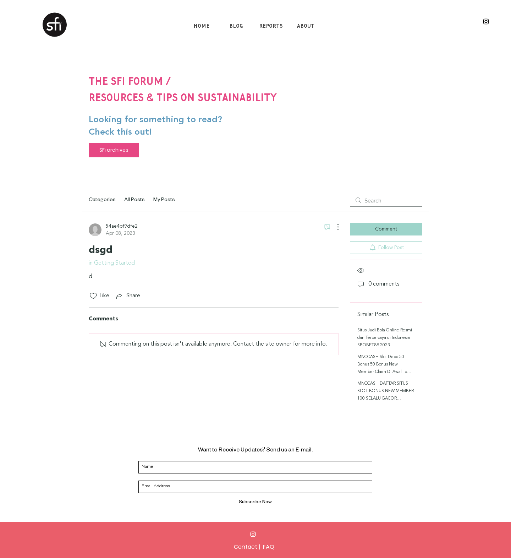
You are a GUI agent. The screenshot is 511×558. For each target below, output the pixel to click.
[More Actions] (334, 227)
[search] (386, 200)
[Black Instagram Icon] (486, 21)
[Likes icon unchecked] (93, 296)
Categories (102, 200)
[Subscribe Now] (255, 503)
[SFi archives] (114, 150)
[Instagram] (253, 534)
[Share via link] (127, 296)
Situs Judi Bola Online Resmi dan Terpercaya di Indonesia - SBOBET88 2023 (384, 337)
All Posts (134, 200)
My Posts (164, 200)
